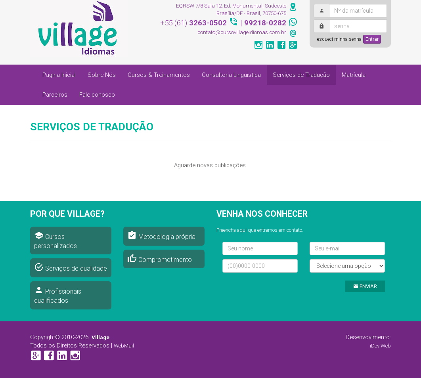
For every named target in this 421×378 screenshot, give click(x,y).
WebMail (124, 346)
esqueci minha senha (339, 39)
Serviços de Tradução (301, 74)
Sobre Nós (102, 74)
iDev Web (380, 346)
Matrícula (354, 74)
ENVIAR (365, 286)
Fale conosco (97, 94)
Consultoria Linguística (231, 74)
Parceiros (54, 94)
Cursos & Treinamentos (159, 74)
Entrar (372, 39)
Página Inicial (59, 74)
